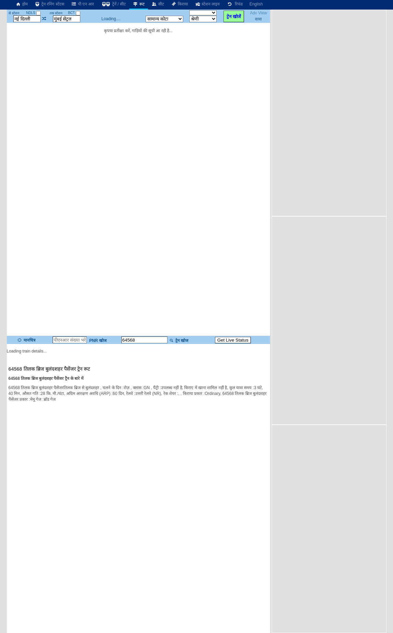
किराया (179, 4)
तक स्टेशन (56, 13)
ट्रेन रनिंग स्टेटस (49, 4)
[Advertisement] (314, 112)
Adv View (258, 13)
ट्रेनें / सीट (113, 4)
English (256, 4)
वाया (258, 19)
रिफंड (234, 4)
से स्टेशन (14, 13)
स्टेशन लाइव (207, 4)
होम (21, 4)
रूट (139, 4)
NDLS (33, 13)
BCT (74, 13)
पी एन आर (82, 4)
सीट (157, 4)
